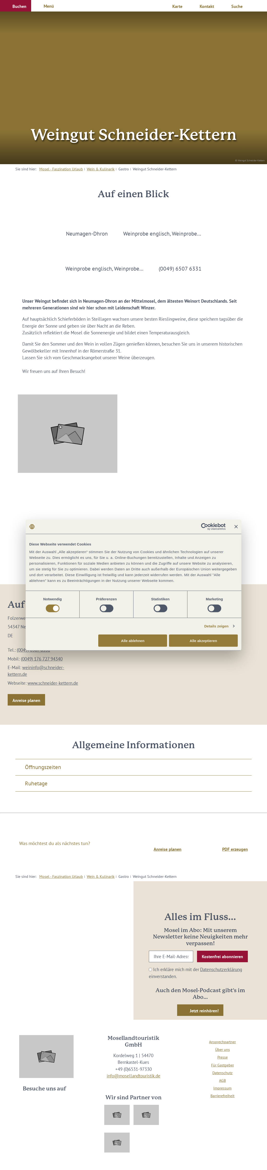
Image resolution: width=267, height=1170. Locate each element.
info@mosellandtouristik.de (133, 1076)
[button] (15, 6)
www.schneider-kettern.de (53, 683)
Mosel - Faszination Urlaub (61, 169)
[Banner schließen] (236, 526)
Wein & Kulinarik (101, 169)
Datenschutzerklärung (221, 969)
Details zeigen (216, 626)
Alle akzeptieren (203, 640)
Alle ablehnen (133, 640)
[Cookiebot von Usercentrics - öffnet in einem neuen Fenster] (205, 526)
